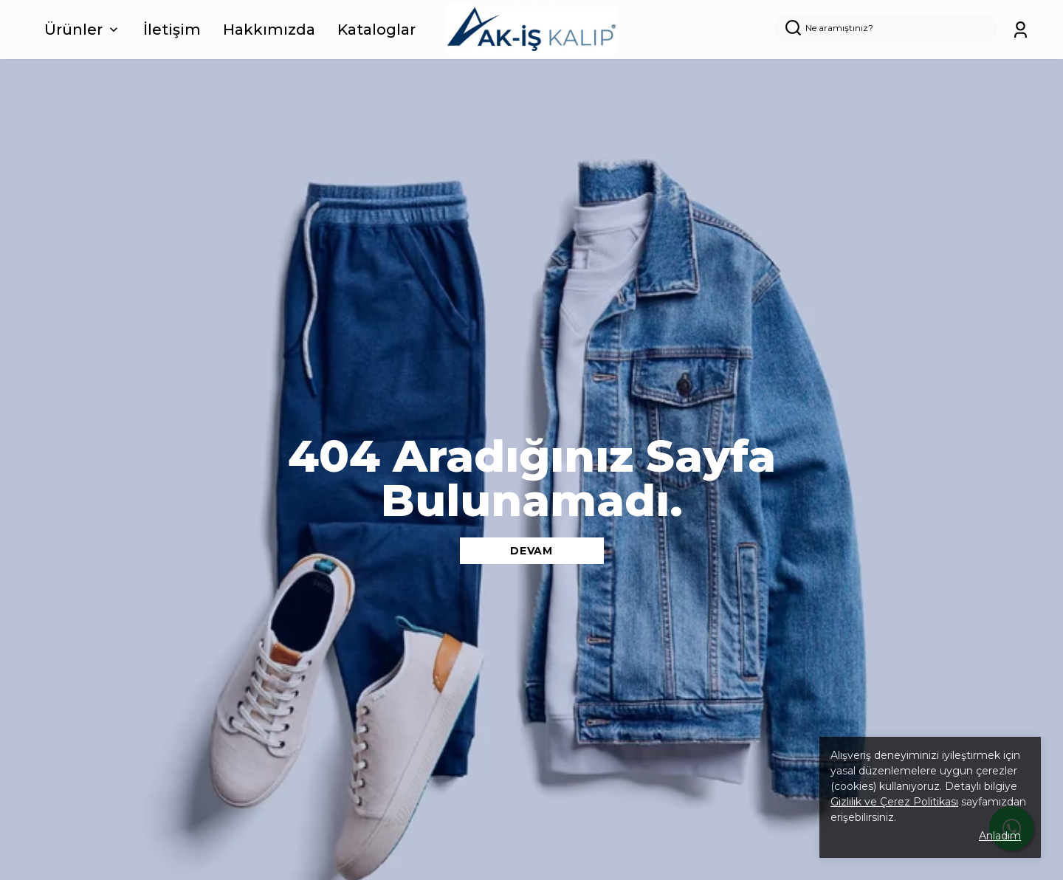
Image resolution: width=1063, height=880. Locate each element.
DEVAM (531, 550)
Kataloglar (376, 29)
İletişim (172, 29)
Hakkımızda (269, 29)
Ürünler (82, 29)
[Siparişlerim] (1020, 30)
